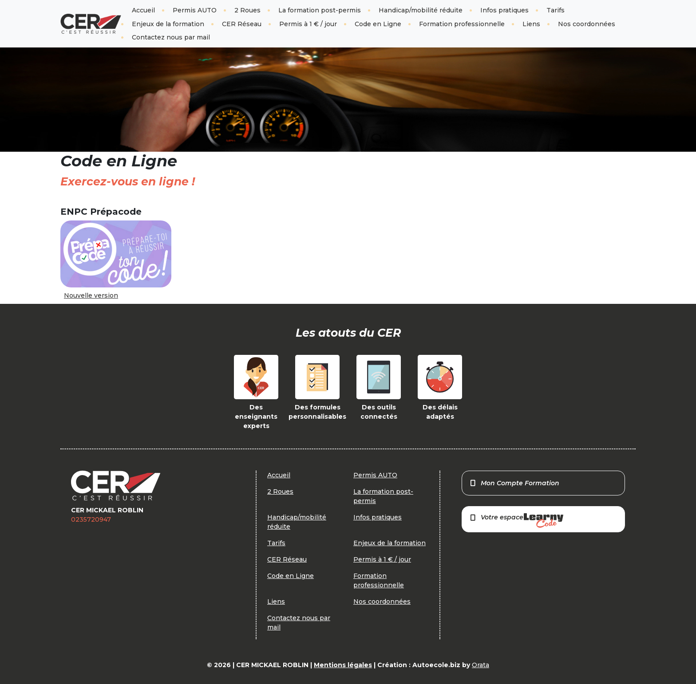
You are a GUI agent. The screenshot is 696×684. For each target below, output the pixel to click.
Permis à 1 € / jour (308, 24)
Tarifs (555, 10)
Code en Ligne (378, 24)
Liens (531, 24)
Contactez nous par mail (171, 37)
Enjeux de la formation (168, 24)
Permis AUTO (195, 10)
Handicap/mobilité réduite (421, 10)
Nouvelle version (91, 295)
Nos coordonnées (586, 24)
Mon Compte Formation (514, 483)
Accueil (143, 10)
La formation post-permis (319, 10)
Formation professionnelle (462, 24)
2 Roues (247, 10)
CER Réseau (241, 24)
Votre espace (516, 520)
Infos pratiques (504, 10)
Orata (480, 665)
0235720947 (91, 519)
